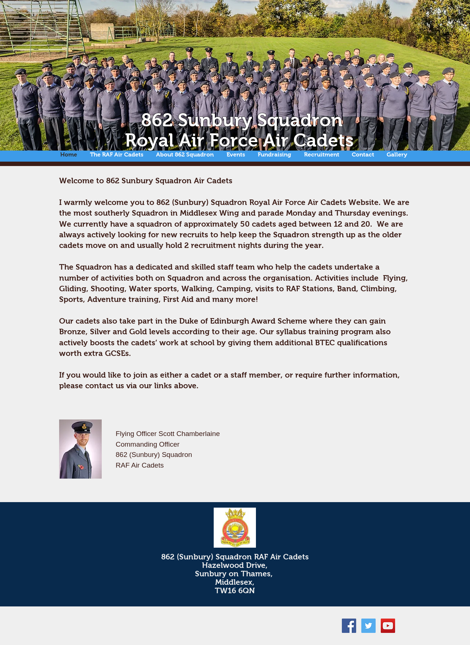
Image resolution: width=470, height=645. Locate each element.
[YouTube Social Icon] (388, 626)
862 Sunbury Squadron (242, 120)
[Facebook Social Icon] (349, 626)
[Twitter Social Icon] (368, 626)
